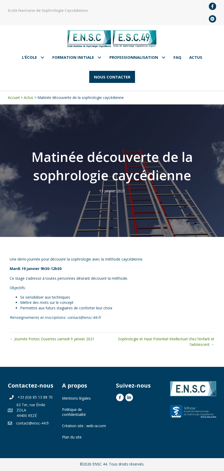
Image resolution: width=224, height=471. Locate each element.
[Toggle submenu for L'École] (42, 57)
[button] (112, 77)
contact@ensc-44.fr (32, 423)
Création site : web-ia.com (84, 425)
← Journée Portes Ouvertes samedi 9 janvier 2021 (52, 338)
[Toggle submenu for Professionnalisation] (163, 57)
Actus (28, 97)
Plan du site (72, 437)
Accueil (14, 97)
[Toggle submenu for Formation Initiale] (99, 57)
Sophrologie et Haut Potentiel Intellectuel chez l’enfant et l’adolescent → (166, 341)
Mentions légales (76, 398)
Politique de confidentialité (74, 412)
